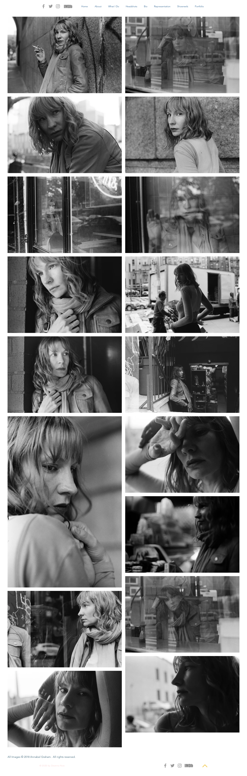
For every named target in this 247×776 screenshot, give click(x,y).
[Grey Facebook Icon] (43, 6)
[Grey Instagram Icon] (58, 6)
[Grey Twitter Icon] (50, 6)
